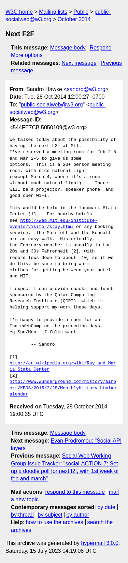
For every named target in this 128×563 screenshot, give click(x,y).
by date (106, 507)
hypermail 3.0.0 (99, 543)
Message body (68, 47)
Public (80, 12)
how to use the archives (54, 522)
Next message (79, 63)
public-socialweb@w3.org (52, 104)
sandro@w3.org (86, 89)
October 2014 (74, 19)
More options (27, 55)
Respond (101, 47)
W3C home (19, 12)
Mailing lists (53, 12)
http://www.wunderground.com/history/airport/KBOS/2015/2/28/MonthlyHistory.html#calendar (63, 388)
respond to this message (74, 492)
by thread (22, 515)
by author (77, 515)
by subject (50, 515)
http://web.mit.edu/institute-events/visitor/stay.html (53, 224)
